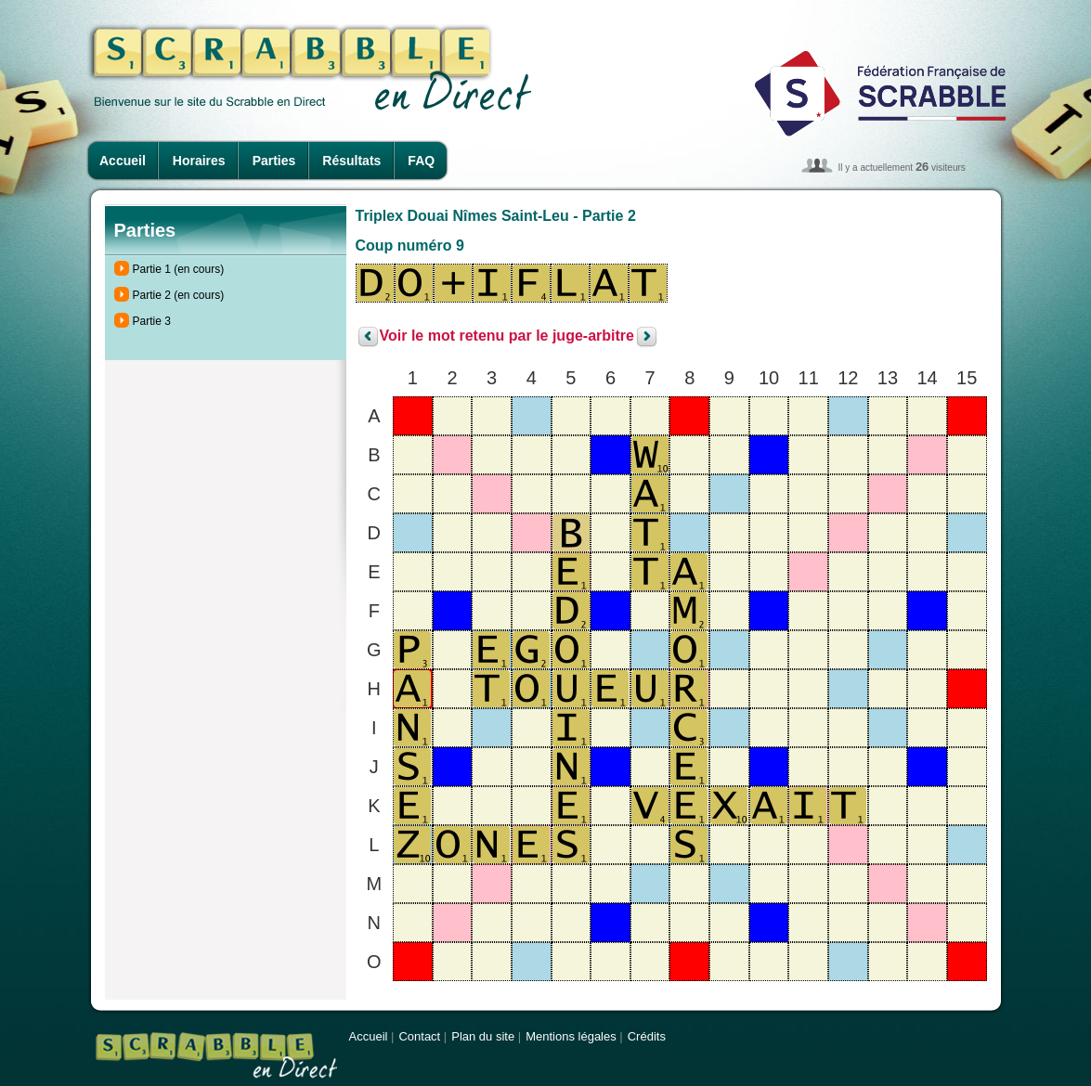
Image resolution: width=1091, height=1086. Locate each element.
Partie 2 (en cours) (179, 295)
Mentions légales (571, 1036)
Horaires (199, 160)
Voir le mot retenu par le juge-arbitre (507, 336)
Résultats (351, 160)
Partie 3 (152, 321)
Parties (274, 160)
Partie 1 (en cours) (179, 269)
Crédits (647, 1036)
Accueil (122, 160)
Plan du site (482, 1036)
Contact (419, 1036)
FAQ (421, 160)
